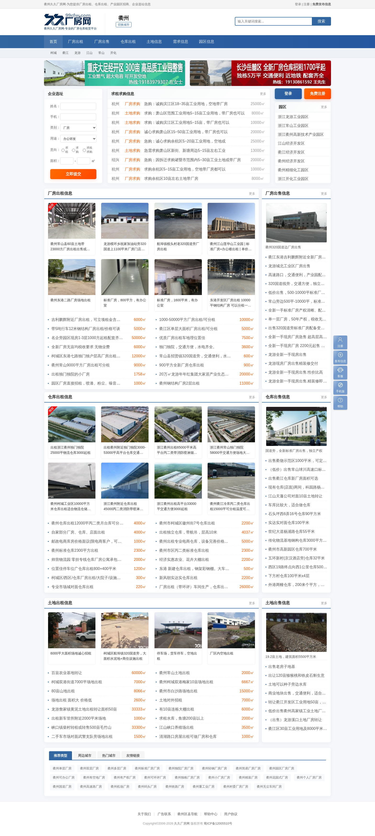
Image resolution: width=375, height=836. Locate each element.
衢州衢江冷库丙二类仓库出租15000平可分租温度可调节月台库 (230, 507)
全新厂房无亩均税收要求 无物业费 (80, 347)
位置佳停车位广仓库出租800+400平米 (83, 569)
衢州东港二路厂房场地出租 (70, 300)
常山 (101, 53)
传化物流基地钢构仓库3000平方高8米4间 (303, 540)
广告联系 (164, 814)
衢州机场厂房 (120, 786)
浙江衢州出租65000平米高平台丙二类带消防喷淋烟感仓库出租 (177, 450)
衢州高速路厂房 (91, 786)
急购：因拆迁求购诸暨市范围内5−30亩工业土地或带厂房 (192, 160)
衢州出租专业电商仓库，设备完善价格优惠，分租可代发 (207, 541)
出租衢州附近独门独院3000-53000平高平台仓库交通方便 (125, 450)
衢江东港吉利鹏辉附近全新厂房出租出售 (302, 257)
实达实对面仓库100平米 (288, 523)
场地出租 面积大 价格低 (71, 700)
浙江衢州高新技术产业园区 (301, 134)
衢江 (65, 53)
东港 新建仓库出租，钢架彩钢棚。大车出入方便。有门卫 (207, 569)
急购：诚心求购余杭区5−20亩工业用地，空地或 (185, 141)
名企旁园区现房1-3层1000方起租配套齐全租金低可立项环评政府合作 (110, 338)
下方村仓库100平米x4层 (288, 576)
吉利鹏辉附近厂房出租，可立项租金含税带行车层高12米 (99, 320)
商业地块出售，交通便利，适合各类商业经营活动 (310, 693)
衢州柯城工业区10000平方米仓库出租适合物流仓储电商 (70, 507)
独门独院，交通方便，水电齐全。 (188, 347)
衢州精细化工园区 (293, 170)
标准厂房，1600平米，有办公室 (177, 302)
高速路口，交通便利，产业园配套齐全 (300, 275)
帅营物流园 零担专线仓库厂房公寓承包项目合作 (92, 559)
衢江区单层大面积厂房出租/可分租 (188, 329)
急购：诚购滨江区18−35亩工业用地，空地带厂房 (186, 104)
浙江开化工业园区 (293, 179)
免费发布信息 (321, 4)
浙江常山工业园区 (293, 126)
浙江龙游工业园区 (293, 117)
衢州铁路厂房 (174, 786)
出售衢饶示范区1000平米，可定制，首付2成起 (308, 461)
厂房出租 (76, 42)
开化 (113, 53)
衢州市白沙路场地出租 (178, 691)
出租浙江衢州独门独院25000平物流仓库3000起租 (70, 450)
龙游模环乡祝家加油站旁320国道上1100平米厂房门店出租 (125, 247)
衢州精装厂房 (248, 777)
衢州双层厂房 (89, 768)
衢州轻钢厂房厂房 (214, 768)
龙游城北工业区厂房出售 (289, 266)
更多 (263, 94)
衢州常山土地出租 (174, 673)
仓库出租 (130, 42)
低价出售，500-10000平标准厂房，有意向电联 (308, 292)
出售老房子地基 (281, 667)
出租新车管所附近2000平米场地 (78, 718)
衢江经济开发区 (291, 152)
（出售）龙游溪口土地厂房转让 (295, 720)
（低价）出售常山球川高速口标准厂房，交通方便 (310, 469)
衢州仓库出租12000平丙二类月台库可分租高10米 (93, 523)
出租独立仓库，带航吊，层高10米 (188, 532)
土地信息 (157, 42)
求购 (75, 150)
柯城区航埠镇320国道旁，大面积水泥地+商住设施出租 (125, 655)
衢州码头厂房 (147, 786)
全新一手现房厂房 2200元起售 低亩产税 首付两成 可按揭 (316, 346)
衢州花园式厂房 (277, 777)
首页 (53, 42)
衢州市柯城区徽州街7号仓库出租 (187, 523)
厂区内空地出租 (221, 653)
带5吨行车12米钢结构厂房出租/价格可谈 (85, 329)
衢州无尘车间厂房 (269, 786)
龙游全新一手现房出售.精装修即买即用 (301, 381)
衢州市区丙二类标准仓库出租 (184, 550)
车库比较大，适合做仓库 (289, 505)
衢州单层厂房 (62, 768)
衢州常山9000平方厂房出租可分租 (80, 365)
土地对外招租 (170, 700)
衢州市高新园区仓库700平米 (292, 549)
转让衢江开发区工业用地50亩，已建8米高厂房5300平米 (316, 702)
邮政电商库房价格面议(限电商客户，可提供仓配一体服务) (100, 541)
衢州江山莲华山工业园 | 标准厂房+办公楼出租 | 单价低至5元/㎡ (231, 247)
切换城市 (123, 24)
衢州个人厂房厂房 (309, 777)
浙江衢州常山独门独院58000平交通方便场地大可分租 (229, 450)
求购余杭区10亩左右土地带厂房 (171, 178)
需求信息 (183, 42)
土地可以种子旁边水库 (287, 684)
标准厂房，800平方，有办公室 (125, 302)
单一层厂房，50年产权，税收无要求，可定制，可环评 (314, 319)
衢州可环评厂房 (155, 777)
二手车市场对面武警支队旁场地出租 (82, 736)
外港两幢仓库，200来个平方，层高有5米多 (305, 585)
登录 (298, 4)
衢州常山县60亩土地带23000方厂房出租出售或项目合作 (70, 247)
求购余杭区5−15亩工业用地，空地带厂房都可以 (185, 169)
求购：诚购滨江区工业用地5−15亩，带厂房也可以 (186, 122)
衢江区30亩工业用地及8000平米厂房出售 (303, 729)
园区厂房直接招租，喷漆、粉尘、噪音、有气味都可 (95, 383)
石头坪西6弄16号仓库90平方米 (294, 514)
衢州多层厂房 (117, 768)
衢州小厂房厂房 (219, 777)
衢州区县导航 (187, 814)
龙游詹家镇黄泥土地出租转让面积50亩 (84, 709)
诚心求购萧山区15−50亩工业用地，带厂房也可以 (186, 132)
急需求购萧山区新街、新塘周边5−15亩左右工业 (185, 150)
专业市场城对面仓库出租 (72, 587)
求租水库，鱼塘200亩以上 (181, 718)
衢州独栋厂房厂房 (187, 777)
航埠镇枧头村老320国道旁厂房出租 (178, 246)
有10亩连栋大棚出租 (176, 709)
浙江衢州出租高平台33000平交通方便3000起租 (176, 506)
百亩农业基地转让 (66, 673)
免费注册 (317, 93)
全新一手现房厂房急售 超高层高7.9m (299, 337)
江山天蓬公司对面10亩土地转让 (295, 496)
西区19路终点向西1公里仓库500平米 (299, 567)
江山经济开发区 (291, 143)
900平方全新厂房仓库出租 (181, 365)
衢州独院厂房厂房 (181, 768)
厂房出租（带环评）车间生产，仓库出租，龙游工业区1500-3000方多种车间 (224, 587)
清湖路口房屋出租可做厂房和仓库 (188, 736)
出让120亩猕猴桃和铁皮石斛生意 (296, 675)
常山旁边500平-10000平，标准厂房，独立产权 (308, 301)
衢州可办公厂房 (64, 777)
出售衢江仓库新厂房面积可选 (293, 478)
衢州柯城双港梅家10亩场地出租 (186, 682)
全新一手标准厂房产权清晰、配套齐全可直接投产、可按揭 (318, 310)
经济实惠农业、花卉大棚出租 (184, 559)
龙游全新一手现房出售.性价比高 (295, 372)
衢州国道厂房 (62, 786)
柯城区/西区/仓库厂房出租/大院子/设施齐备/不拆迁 (94, 578)
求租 (64, 150)
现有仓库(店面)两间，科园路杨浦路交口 (302, 487)
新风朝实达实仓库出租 (178, 578)
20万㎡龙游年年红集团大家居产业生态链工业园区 (201, 374)
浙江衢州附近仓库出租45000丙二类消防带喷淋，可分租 (123, 507)
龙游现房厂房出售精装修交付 (293, 363)
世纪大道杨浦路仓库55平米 (291, 531)
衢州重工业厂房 (204, 786)
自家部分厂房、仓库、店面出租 (78, 532)
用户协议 (230, 814)
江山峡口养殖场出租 (176, 727)
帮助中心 (210, 814)
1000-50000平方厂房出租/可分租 (187, 320)
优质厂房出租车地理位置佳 (182, 338)
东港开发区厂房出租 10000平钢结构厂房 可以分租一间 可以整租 (230, 303)
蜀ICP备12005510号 (218, 823)
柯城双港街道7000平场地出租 (76, 682)
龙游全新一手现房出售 (287, 355)
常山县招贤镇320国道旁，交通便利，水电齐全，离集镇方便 (210, 356)
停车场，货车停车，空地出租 (177, 655)
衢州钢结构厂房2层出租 (179, 383)
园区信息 (210, 42)
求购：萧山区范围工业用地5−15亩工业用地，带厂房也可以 (194, 113)
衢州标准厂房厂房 (147, 768)
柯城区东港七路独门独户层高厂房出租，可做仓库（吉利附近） (105, 356)
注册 (306, 4)
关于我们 (144, 814)
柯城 (53, 53)
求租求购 (87, 150)
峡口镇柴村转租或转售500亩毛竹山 (81, 727)
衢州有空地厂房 (94, 777)
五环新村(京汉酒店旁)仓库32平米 (296, 558)
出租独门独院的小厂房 (70, 374)
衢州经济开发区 (291, 161)
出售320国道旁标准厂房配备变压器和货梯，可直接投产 (315, 328)
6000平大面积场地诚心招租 (70, 653)
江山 (89, 53)
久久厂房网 (182, 823)
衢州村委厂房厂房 (235, 786)
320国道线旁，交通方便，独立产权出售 (302, 284)
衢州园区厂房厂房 (281, 768)
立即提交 (73, 174)
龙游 (77, 53)
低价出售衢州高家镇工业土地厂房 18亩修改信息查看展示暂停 (320, 711)
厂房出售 (103, 42)
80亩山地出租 (63, 691)
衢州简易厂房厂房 (248, 768)
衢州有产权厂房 (125, 777)
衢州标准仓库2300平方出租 (74, 550)
